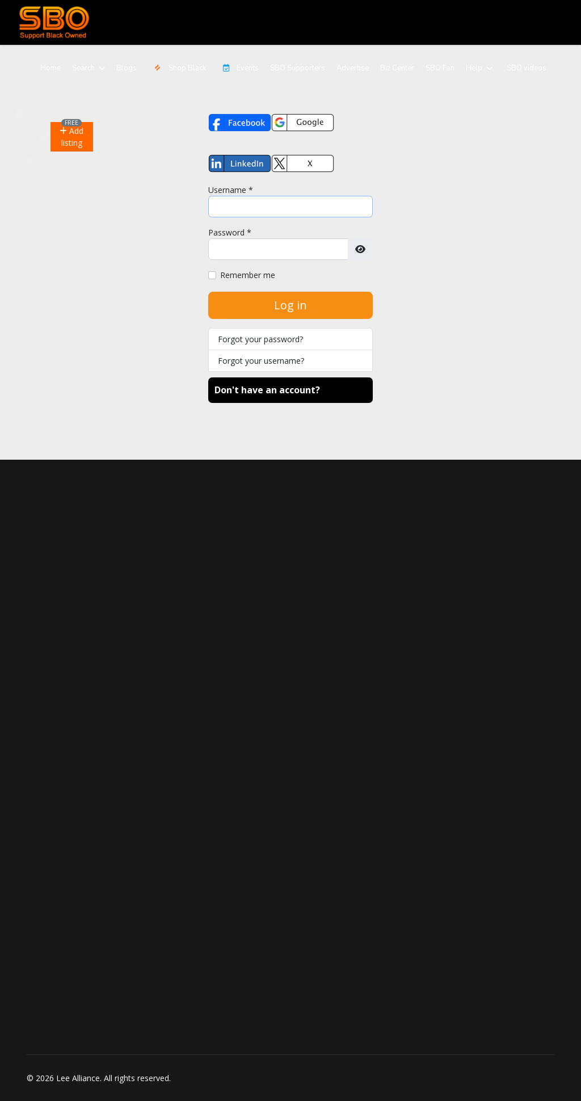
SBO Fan (440, 68)
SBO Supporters (297, 68)
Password (229, 232)
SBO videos (526, 68)
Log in (290, 305)
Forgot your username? (261, 360)
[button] (71, 137)
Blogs (126, 68)
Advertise (352, 68)
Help (474, 68)
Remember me (247, 275)
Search (83, 68)
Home (50, 68)
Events (238, 68)
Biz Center (397, 68)
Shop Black (177, 68)
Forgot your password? (260, 339)
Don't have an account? (267, 390)
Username (230, 189)
